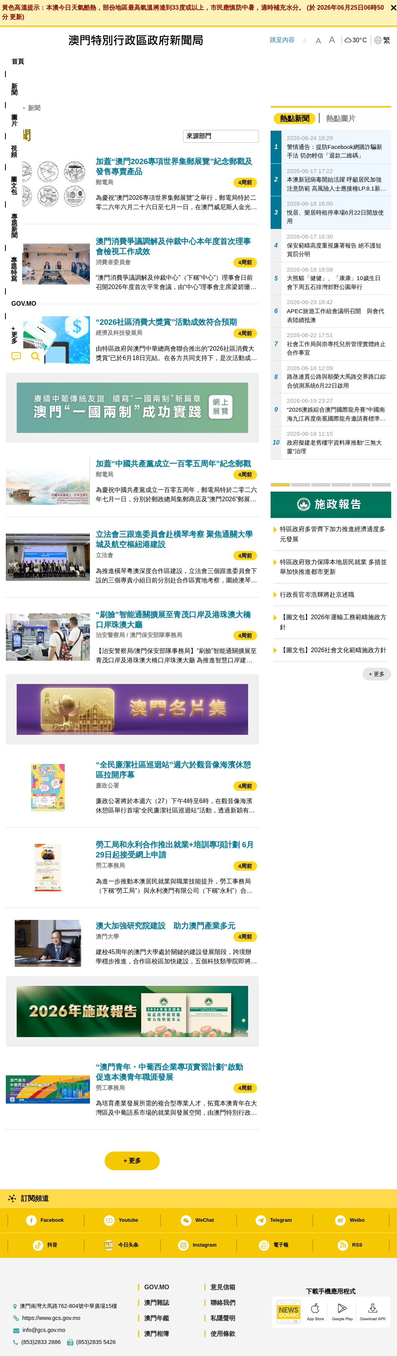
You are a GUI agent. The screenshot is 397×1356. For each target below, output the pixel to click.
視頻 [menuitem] (103, 61)
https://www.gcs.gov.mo (51, 1294)
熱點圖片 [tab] (341, 95)
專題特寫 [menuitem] (210, 61)
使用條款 (223, 1310)
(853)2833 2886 (41, 1318)
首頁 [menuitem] (18, 61)
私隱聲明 (223, 1294)
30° (359, 40)
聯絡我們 (223, 1279)
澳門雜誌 (156, 1279)
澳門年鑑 (156, 1294)
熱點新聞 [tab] (294, 95)
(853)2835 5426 (96, 1318)
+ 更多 (377, 650)
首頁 (12, 84)
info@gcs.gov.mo (43, 1306)
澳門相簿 (156, 1310)
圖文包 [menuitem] (133, 61)
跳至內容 (282, 39)
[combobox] (221, 113)
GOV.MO (156, 1263)
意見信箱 (223, 1263)
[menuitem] (45, 61)
